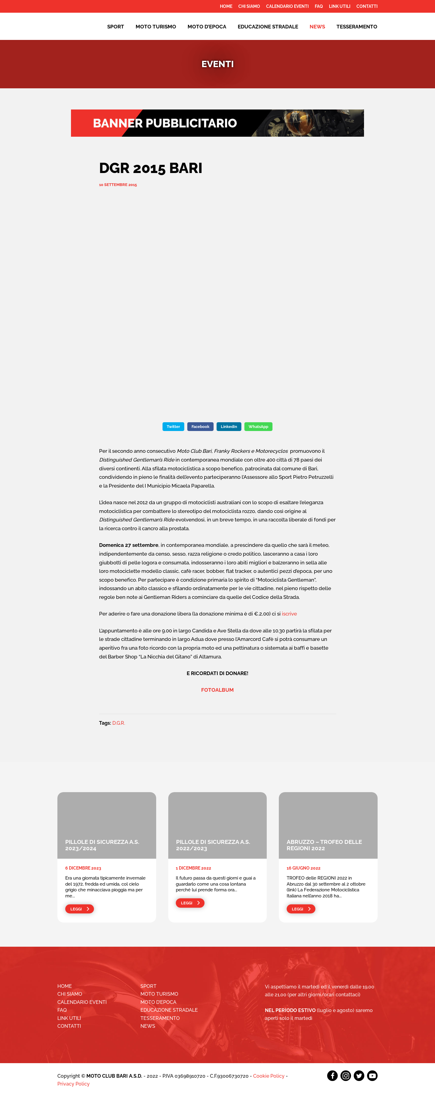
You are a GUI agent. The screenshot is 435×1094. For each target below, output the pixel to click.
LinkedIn (229, 426)
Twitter (173, 426)
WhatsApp (258, 426)
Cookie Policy (269, 1076)
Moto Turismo (156, 27)
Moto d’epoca (207, 27)
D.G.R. (118, 723)
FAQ (319, 6)
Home (226, 6)
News (317, 27)
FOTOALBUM (217, 690)
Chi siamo (249, 6)
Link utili (339, 6)
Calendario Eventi (287, 6)
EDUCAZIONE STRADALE (268, 27)
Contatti (367, 6)
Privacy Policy (73, 1084)
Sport (115, 27)
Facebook (200, 426)
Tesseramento (357, 27)
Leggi (76, 909)
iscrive (289, 614)
